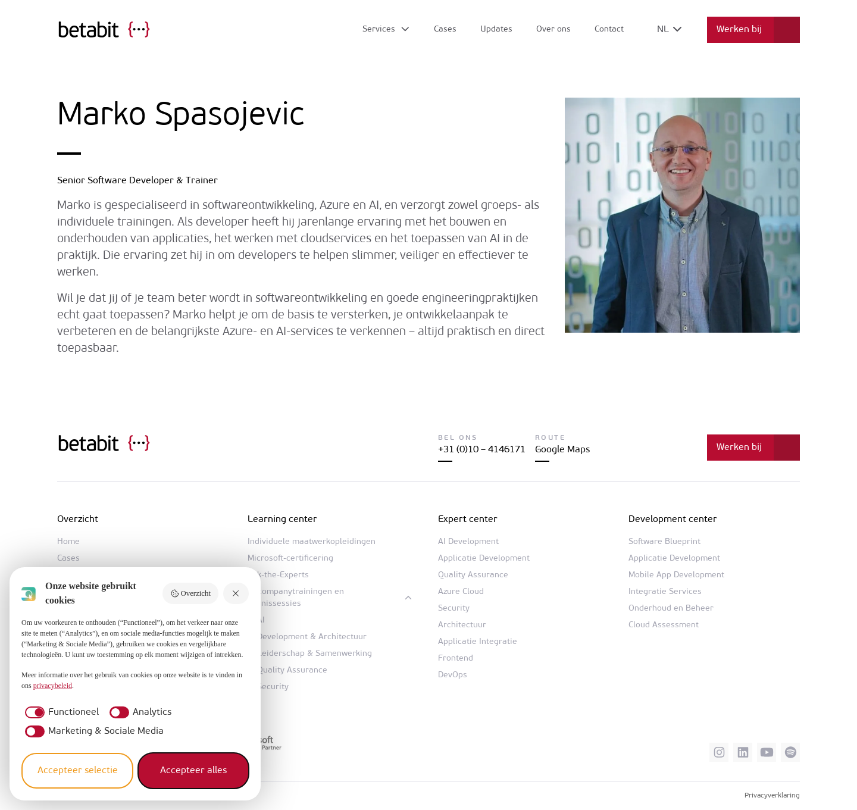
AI (261, 620)
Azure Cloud (461, 591)
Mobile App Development (676, 575)
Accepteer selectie (77, 770)
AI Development (468, 541)
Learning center (282, 519)
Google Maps (562, 450)
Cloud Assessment (663, 625)
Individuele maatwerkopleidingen (312, 541)
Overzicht (190, 593)
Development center (672, 519)
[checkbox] (60, 712)
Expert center (468, 519)
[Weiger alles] (236, 594)
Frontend (455, 658)
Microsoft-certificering (290, 558)
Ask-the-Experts (278, 575)
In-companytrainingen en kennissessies (296, 597)
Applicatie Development (484, 558)
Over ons (553, 29)
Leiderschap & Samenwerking (314, 653)
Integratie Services (665, 591)
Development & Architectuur (312, 637)
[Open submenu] (386, 29)
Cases (445, 29)
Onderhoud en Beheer (671, 608)
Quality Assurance (292, 670)
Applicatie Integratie (477, 641)
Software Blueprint (664, 541)
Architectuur (462, 625)
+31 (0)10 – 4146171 (482, 450)
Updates (496, 29)
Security (273, 687)
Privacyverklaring (772, 795)
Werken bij (739, 30)
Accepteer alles (193, 770)
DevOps (452, 675)
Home (68, 541)
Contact (609, 29)
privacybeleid (52, 685)
